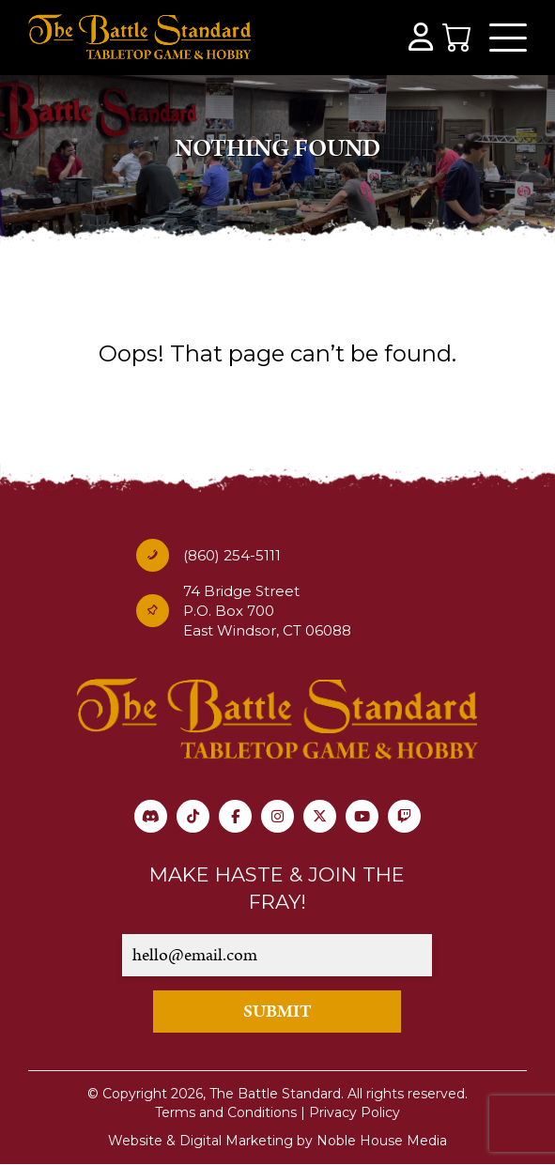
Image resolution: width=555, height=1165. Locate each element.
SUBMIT (277, 1011)
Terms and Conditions (226, 1112)
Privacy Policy (354, 1112)
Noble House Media (381, 1140)
